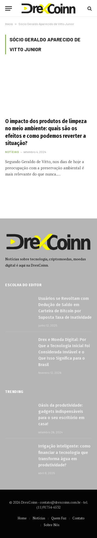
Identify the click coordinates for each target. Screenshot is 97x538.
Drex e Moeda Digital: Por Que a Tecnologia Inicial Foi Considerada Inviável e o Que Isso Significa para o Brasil (64, 352)
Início (9, 24)
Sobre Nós (51, 524)
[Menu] (8, 8)
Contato (78, 518)
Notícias (39, 518)
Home (22, 518)
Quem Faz (58, 518)
